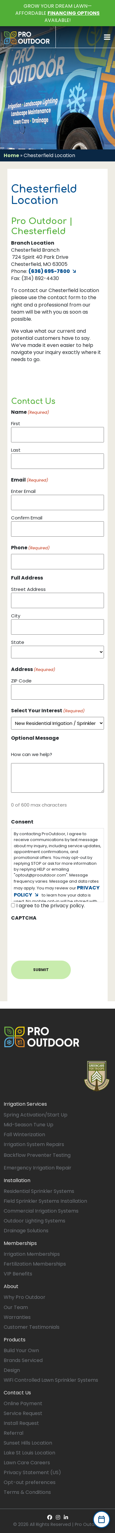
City (15, 615)
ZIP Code (21, 680)
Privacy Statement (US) (32, 1472)
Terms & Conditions (27, 1492)
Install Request (21, 1423)
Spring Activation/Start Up (35, 1114)
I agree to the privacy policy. (50, 905)
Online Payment (23, 1403)
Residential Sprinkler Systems (39, 1191)
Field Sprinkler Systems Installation (45, 1201)
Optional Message (35, 738)
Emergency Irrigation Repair (37, 1167)
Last (16, 450)
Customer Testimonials (31, 1327)
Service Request (23, 1413)
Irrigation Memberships (32, 1254)
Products (14, 1339)
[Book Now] (101, 1519)
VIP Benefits (18, 1273)
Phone (30, 547)
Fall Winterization (24, 1134)
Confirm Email (26, 517)
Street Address (28, 589)
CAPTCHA (23, 917)
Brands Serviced (23, 1360)
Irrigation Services (25, 1104)
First (15, 423)
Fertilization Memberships (35, 1263)
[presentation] (57, 936)
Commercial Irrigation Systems (41, 1210)
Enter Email (23, 491)
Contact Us (17, 1392)
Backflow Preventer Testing (37, 1155)
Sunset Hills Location (28, 1442)
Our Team (16, 1307)
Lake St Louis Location (29, 1452)
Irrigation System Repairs (34, 1144)
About (11, 1286)
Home (11, 155)
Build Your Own (21, 1350)
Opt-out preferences (30, 1482)
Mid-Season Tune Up (28, 1124)
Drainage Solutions (26, 1230)
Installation (17, 1180)
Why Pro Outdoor (24, 1297)
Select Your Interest (48, 710)
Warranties (17, 1317)
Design (12, 1370)
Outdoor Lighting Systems (34, 1220)
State (17, 642)
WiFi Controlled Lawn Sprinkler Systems (51, 1380)
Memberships (20, 1243)
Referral (13, 1433)
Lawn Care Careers (27, 1462)
